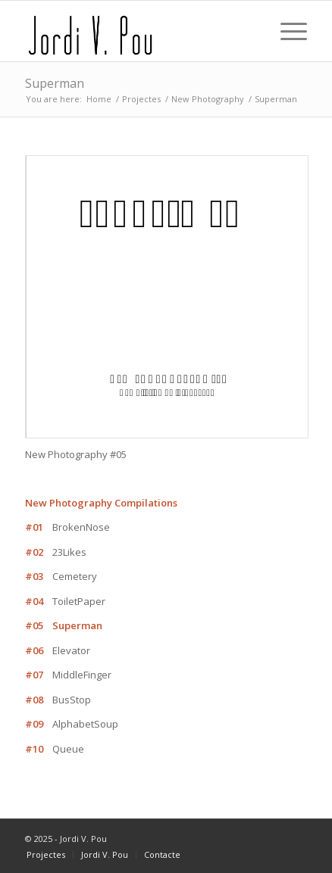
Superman (54, 83)
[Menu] (286, 31)
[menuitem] (46, 855)
